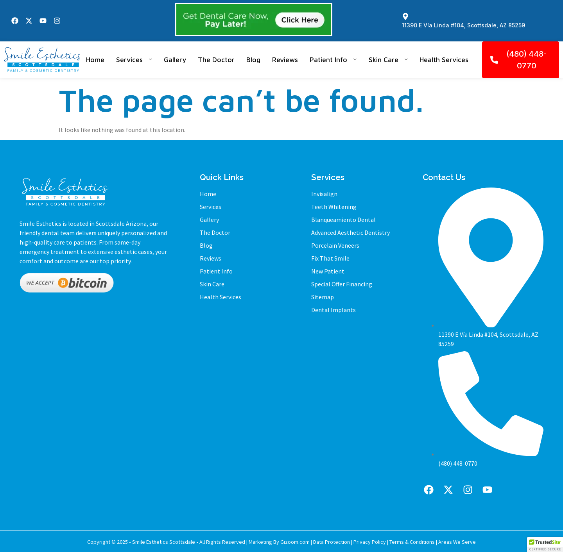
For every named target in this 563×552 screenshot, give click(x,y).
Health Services (444, 59)
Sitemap (322, 297)
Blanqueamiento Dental (343, 219)
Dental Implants (333, 310)
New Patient (327, 271)
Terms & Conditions (412, 541)
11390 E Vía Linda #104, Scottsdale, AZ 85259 (463, 25)
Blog (253, 59)
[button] (545, 544)
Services (134, 59)
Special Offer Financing (341, 284)
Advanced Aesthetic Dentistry (350, 232)
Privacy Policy (369, 541)
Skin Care (388, 59)
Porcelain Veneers (335, 245)
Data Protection (331, 541)
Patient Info (333, 59)
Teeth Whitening (334, 207)
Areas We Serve (457, 541)
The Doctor (216, 59)
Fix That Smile (330, 258)
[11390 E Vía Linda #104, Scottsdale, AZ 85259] (405, 16)
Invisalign (324, 194)
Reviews (285, 59)
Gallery (175, 59)
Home (95, 59)
